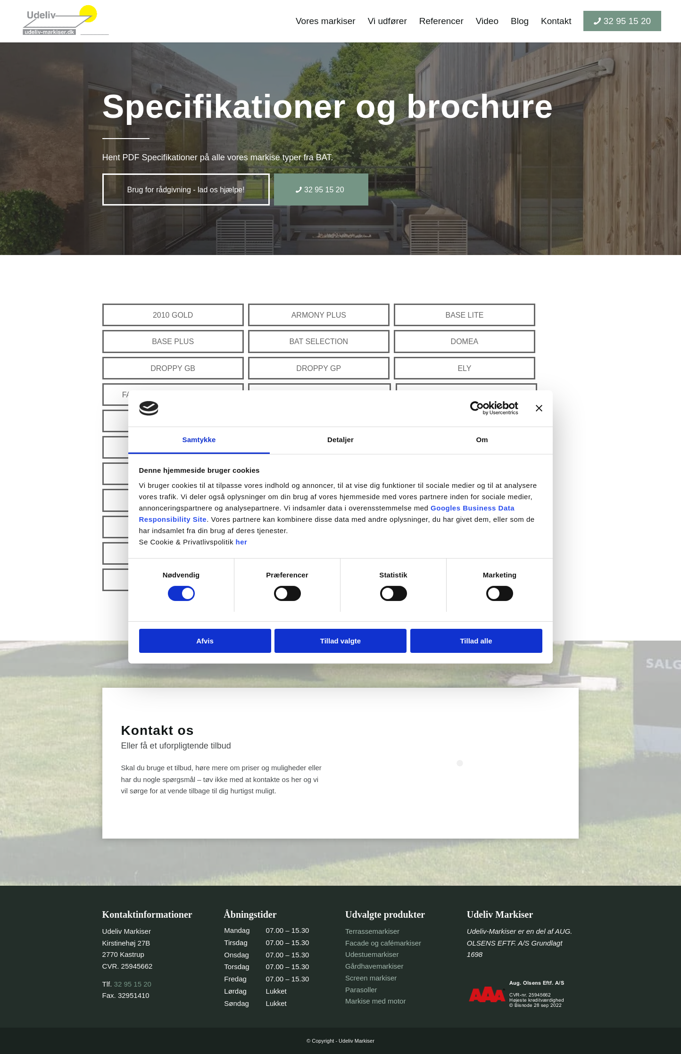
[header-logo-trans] (65, 21)
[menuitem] (326, 21)
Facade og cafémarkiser (383, 943)
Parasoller (361, 990)
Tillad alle (476, 641)
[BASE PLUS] (173, 341)
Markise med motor (375, 1001)
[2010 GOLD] (173, 315)
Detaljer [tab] (340, 440)
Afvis (205, 641)
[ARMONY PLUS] (319, 315)
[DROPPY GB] (173, 368)
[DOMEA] (464, 341)
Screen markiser (371, 978)
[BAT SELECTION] (319, 341)
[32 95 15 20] (321, 189)
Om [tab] (482, 440)
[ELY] (464, 368)
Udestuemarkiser (372, 954)
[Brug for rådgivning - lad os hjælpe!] (186, 189)
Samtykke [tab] (199, 440)
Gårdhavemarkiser (374, 966)
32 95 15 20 (132, 984)
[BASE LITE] (464, 315)
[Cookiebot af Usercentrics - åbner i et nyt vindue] (477, 408)
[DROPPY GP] (319, 368)
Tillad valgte (340, 641)
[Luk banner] (539, 408)
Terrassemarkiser (372, 931)
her (242, 542)
